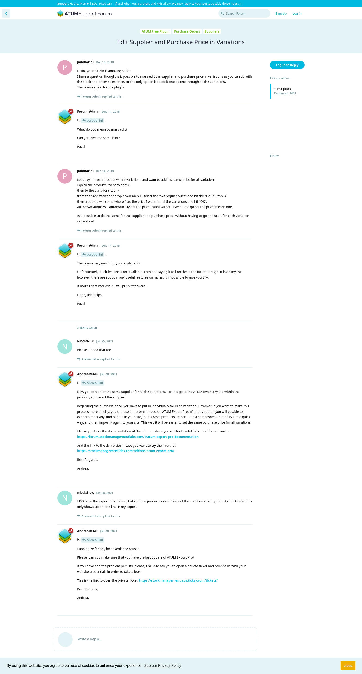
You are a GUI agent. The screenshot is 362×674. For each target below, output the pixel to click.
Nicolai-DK (95, 383)
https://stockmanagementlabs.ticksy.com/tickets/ (178, 580)
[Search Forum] (244, 13)
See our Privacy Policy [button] (162, 666)
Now (274, 156)
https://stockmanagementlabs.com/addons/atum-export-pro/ (125, 451)
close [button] (348, 666)
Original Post (280, 78)
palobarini (95, 120)
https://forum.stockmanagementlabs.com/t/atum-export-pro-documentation (138, 436)
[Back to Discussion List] (6, 13)
